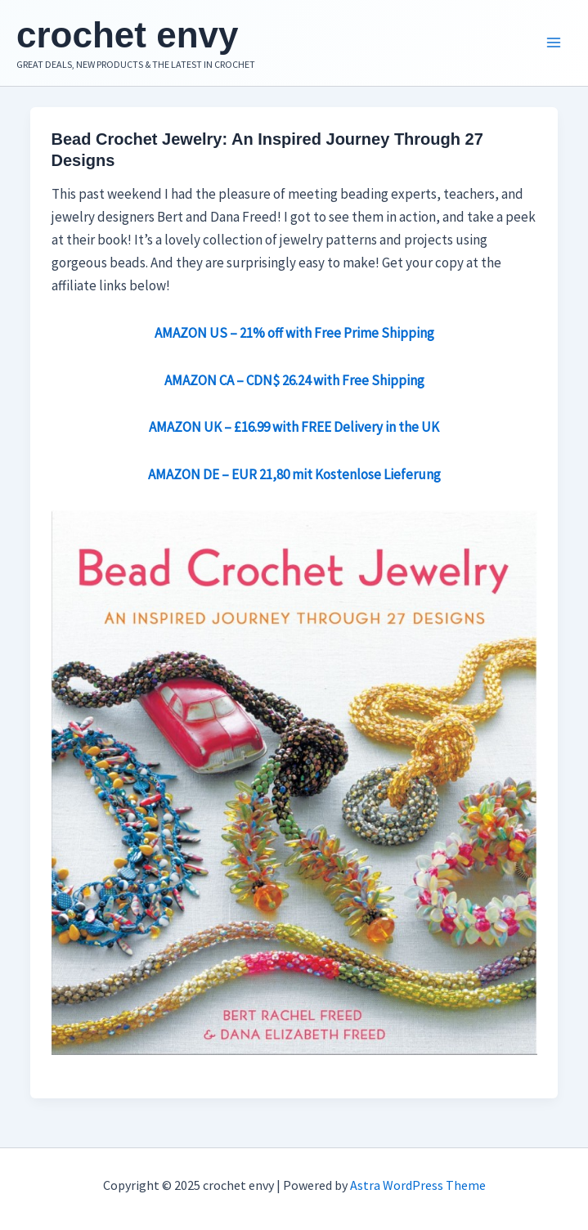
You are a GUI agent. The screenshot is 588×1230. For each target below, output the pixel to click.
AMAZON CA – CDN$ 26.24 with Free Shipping (294, 380)
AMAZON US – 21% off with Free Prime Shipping (294, 333)
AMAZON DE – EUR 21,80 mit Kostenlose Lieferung (294, 474)
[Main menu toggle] (554, 43)
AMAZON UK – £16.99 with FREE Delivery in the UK (294, 427)
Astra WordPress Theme (418, 1185)
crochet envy (127, 35)
